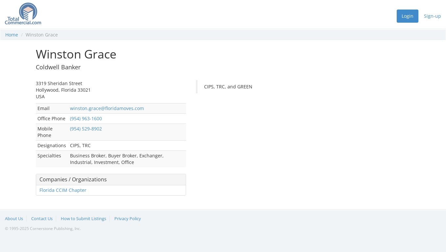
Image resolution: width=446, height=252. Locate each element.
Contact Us (42, 218)
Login (407, 16)
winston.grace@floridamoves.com (107, 108)
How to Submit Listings (83, 218)
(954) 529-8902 (86, 129)
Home (11, 35)
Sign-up (432, 16)
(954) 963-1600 (86, 118)
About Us (14, 218)
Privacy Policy (127, 218)
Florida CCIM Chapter (62, 190)
